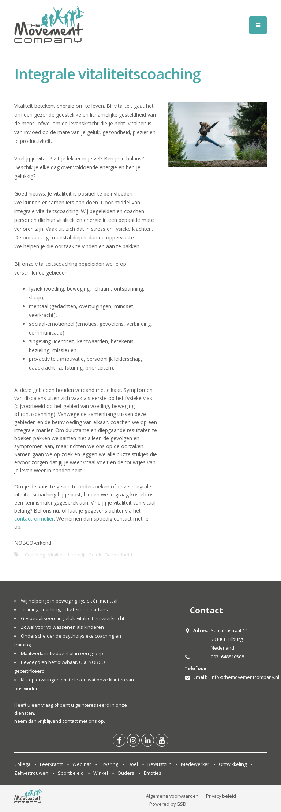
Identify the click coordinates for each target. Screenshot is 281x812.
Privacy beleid (221, 796)
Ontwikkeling (233, 764)
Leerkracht (51, 764)
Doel (133, 764)
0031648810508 (227, 657)
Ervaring (109, 764)
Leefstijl (76, 554)
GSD (181, 804)
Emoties (152, 773)
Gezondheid (118, 554)
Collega (22, 764)
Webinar (81, 764)
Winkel (100, 773)
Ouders (125, 773)
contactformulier (34, 518)
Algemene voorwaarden (172, 796)
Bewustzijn (159, 764)
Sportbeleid (71, 773)
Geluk (94, 554)
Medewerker (195, 764)
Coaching (35, 554)
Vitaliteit (56, 554)
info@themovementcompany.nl (245, 677)
